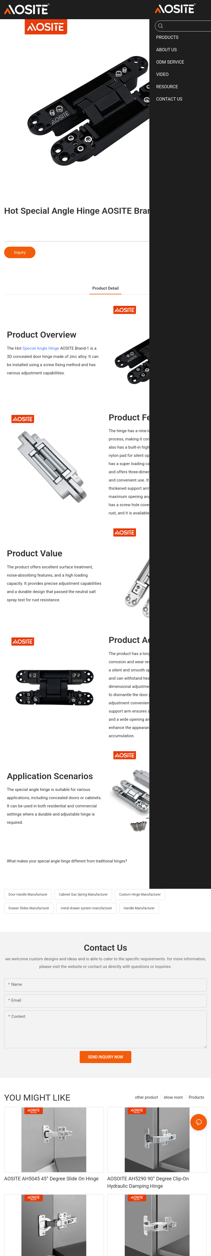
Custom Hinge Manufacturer (140, 894)
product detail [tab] (105, 288)
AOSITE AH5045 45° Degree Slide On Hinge (51, 1178)
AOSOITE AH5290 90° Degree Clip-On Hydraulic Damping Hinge (148, 1182)
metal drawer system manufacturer (86, 908)
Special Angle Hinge (41, 348)
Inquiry (20, 252)
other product (146, 1097)
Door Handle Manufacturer (28, 894)
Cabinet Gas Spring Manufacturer (83, 894)
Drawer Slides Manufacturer (29, 908)
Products (196, 1097)
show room (173, 1097)
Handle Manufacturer (139, 908)
